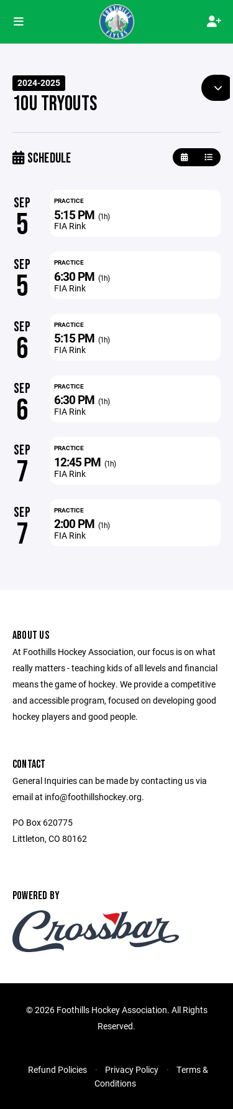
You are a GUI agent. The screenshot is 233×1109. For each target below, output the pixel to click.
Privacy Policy (131, 1069)
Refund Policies (57, 1069)
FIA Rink (70, 226)
